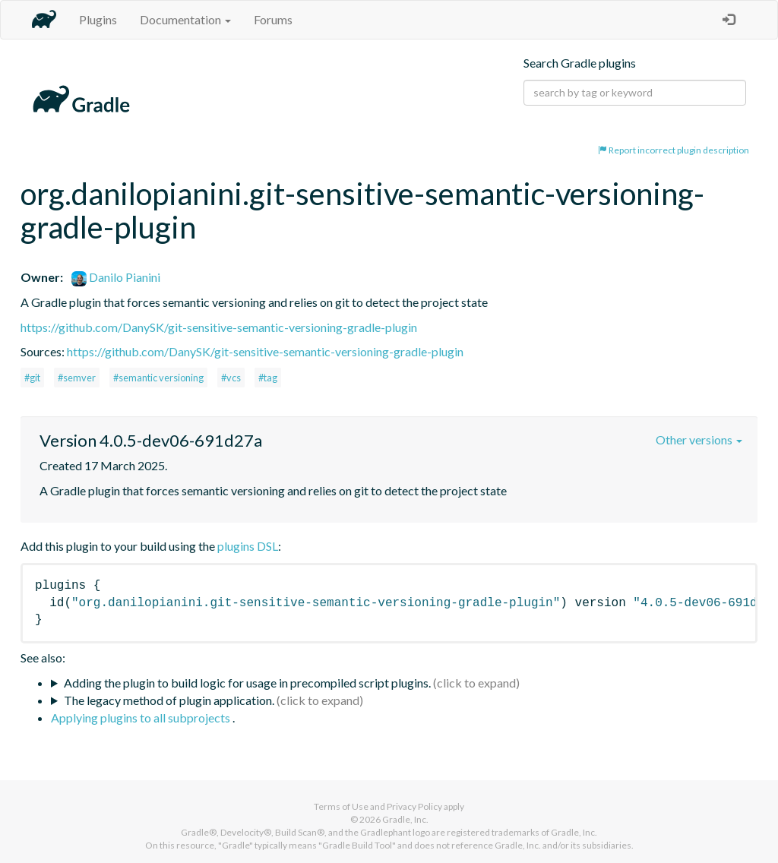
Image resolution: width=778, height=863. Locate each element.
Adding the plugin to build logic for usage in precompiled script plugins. (247, 682)
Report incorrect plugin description (673, 150)
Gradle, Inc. (405, 819)
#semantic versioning (158, 377)
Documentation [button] (185, 19)
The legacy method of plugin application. (169, 700)
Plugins (98, 19)
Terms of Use (341, 806)
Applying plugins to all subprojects (141, 717)
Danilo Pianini (115, 277)
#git (32, 377)
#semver (77, 377)
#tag (267, 377)
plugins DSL (247, 546)
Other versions (699, 439)
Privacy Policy (414, 806)
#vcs (231, 377)
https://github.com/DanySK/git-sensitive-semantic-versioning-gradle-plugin (219, 327)
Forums (273, 19)
